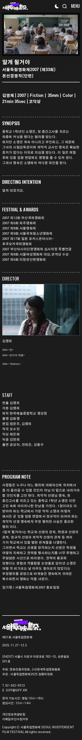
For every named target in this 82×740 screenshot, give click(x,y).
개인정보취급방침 (13, 714)
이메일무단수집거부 (15, 719)
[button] (74, 34)
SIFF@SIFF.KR (16, 690)
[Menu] (74, 6)
